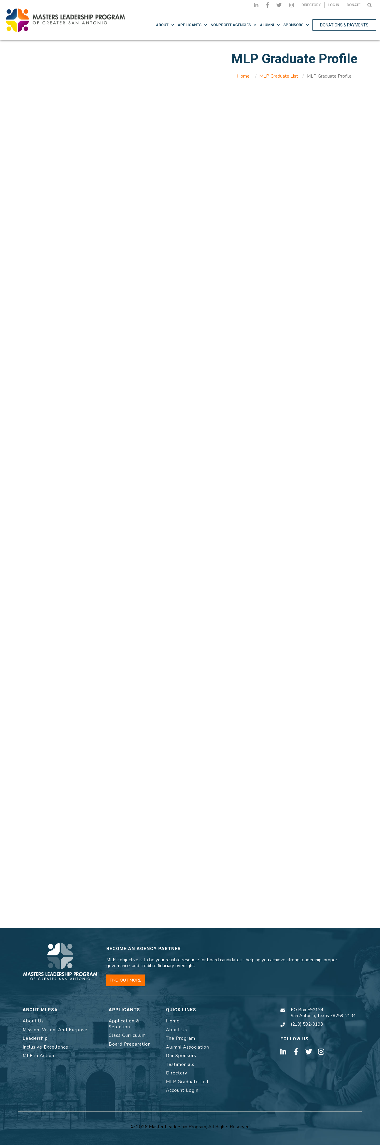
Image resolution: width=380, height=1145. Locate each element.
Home (243, 76)
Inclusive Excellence (45, 1047)
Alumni (267, 25)
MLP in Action (38, 1056)
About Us (33, 1021)
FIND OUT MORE (125, 980)
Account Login (182, 1090)
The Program (180, 1038)
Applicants (189, 25)
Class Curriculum (127, 1035)
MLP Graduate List (278, 76)
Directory (176, 1073)
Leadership (35, 1038)
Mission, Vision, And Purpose (55, 1030)
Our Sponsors (181, 1056)
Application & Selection (124, 1024)
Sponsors (293, 25)
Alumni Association (187, 1047)
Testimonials (180, 1064)
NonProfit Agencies (231, 25)
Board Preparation (130, 1044)
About (162, 25)
